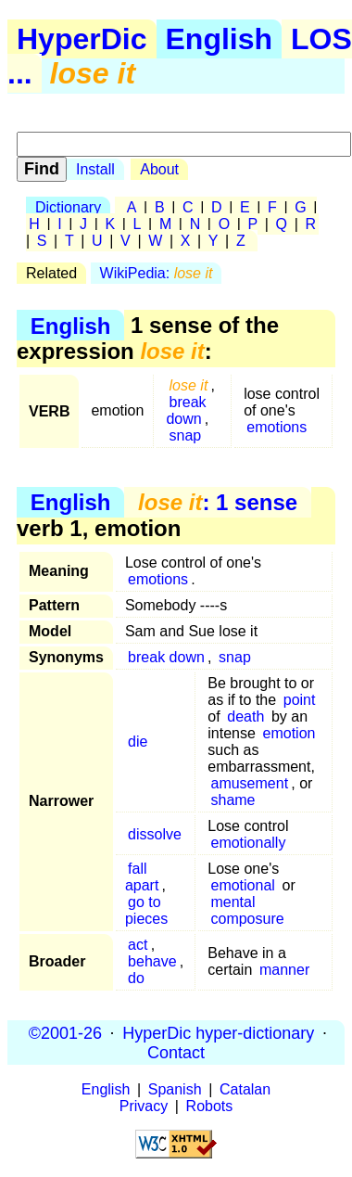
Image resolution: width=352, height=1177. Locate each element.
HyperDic (82, 39)
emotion (289, 733)
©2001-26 (65, 1032)
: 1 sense (217, 502)
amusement (249, 783)
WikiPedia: (156, 273)
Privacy (143, 1106)
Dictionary (68, 207)
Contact (176, 1052)
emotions (276, 427)
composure (246, 919)
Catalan (245, 1089)
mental (232, 902)
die (137, 741)
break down (186, 410)
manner (284, 970)
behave (152, 961)
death (245, 716)
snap (186, 435)
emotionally (247, 843)
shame (232, 800)
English (219, 39)
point (299, 700)
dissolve (155, 834)
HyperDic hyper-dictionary (218, 1032)
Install (95, 169)
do (136, 978)
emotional (242, 885)
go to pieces (146, 910)
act (137, 945)
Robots (209, 1106)
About (159, 169)
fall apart (141, 877)
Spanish (175, 1089)
